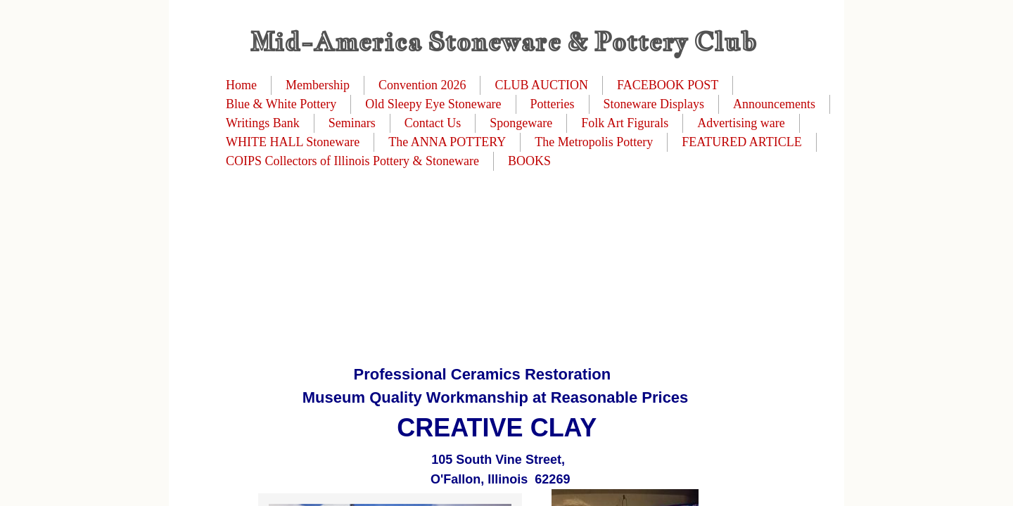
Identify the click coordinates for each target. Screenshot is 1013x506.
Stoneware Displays (654, 104)
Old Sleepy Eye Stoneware (433, 104)
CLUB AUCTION (541, 85)
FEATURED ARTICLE (741, 142)
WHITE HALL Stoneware (292, 142)
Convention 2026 (422, 85)
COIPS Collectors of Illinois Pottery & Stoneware (352, 161)
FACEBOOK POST (667, 85)
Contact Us (432, 123)
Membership (318, 85)
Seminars (352, 123)
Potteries (552, 104)
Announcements (774, 104)
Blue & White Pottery (281, 104)
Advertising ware (740, 123)
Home (241, 85)
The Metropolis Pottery (594, 142)
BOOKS (529, 161)
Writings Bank (263, 123)
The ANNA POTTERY (447, 142)
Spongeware (521, 123)
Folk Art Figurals (624, 123)
